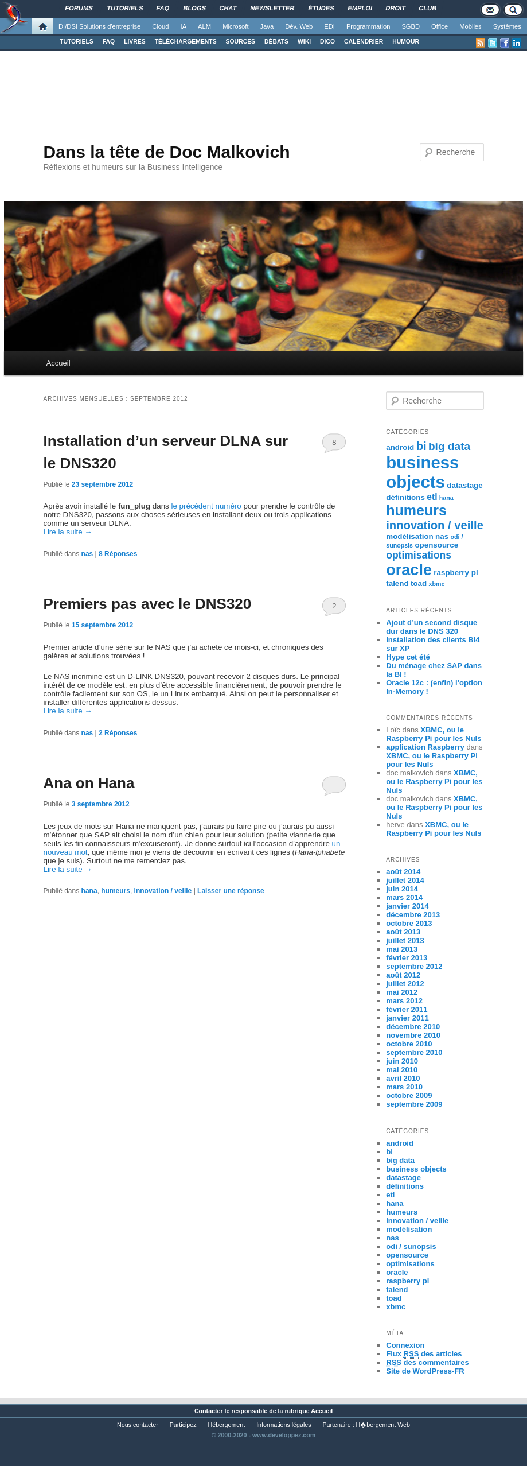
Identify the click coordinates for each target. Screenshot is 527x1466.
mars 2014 (404, 897)
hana (89, 891)
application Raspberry (425, 747)
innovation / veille (163, 891)
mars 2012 (404, 1000)
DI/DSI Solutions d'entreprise (99, 26)
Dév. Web (299, 26)
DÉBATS (276, 41)
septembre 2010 (414, 1052)
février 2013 (406, 957)
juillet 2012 (405, 983)
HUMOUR (405, 41)
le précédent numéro (206, 506)
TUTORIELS (76, 41)
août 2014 (403, 871)
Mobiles (470, 26)
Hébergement (226, 1424)
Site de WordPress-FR (425, 1371)
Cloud (160, 26)
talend (397, 583)
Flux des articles (424, 1354)
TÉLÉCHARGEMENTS (186, 41)
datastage (464, 485)
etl (432, 497)
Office (439, 26)
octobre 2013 (409, 923)
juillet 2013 (405, 940)
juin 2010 (402, 1061)
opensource (436, 545)
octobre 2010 (409, 1044)
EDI (329, 26)
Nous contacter (137, 1424)
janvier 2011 (407, 1018)
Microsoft (235, 26)
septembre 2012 (414, 966)
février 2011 (406, 1009)
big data (449, 446)
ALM (204, 26)
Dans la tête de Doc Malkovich (166, 151)
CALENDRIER (363, 41)
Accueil (58, 363)
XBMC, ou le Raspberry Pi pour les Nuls (433, 734)
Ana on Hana (88, 783)
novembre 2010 (413, 1035)
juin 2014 (402, 889)
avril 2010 (403, 1078)
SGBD (410, 26)
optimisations (418, 555)
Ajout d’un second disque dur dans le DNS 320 (431, 626)
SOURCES (240, 41)
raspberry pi (456, 572)
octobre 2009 (409, 1095)
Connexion (405, 1345)
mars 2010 (404, 1087)
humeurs (115, 891)
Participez (183, 1424)
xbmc (437, 583)
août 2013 (403, 932)
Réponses (118, 554)
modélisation (410, 536)
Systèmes (507, 26)
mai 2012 (401, 992)
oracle (409, 570)
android (400, 447)
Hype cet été (408, 657)
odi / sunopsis (411, 1246)
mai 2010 (401, 1069)
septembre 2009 (414, 1104)
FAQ (109, 41)
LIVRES (135, 41)
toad (419, 583)
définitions (405, 497)
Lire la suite (67, 532)
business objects (422, 472)
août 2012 (403, 975)
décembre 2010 (413, 1026)
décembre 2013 (413, 914)
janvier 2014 (407, 906)
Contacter (208, 1410)
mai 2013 (401, 949)
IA (184, 26)
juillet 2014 (405, 880)
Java (267, 26)
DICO (327, 41)
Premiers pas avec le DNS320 (147, 603)
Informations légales (283, 1424)
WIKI (304, 41)
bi (421, 446)
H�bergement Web (383, 1424)
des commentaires (427, 1362)
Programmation (368, 26)
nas (87, 554)
